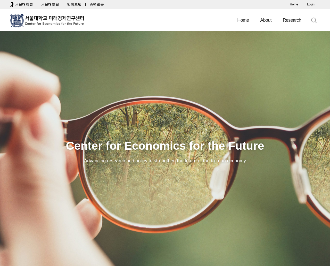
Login (311, 4)
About (265, 20)
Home (294, 4)
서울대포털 (50, 4)
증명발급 (96, 4)
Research (292, 20)
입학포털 (74, 4)
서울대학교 (24, 4)
